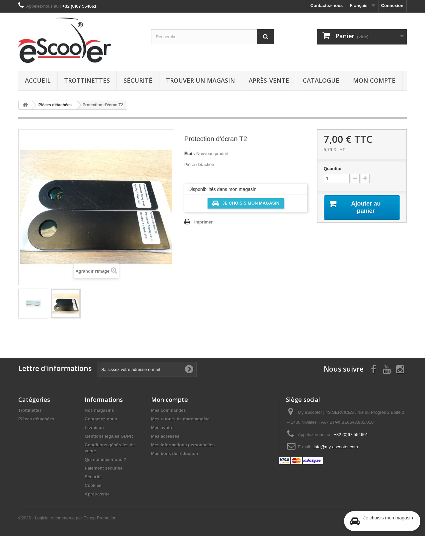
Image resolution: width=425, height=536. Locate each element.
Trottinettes (87, 80)
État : (189, 153)
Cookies (93, 485)
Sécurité (138, 80)
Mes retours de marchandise (180, 418)
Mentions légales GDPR (109, 436)
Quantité (332, 168)
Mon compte (374, 80)
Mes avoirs (162, 427)
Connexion (392, 5)
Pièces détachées (36, 418)
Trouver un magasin (200, 80)
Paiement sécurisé (104, 468)
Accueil (37, 80)
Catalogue (321, 80)
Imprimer (203, 222)
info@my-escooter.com (336, 446)
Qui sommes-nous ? (105, 459)
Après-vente (269, 80)
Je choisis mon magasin (246, 203)
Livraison (94, 427)
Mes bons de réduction (174, 453)
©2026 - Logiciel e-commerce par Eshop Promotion (67, 517)
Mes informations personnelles (182, 444)
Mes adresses (165, 436)
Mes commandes (168, 410)
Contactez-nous (326, 5)
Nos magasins (99, 410)
